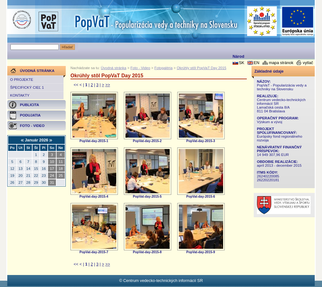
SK (241, 62)
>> (107, 84)
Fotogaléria (163, 68)
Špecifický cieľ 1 (27, 87)
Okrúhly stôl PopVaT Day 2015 (201, 68)
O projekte (21, 79)
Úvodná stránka (113, 68)
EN (256, 62)
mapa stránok (281, 62)
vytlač (308, 62)
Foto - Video (140, 68)
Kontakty (19, 95)
